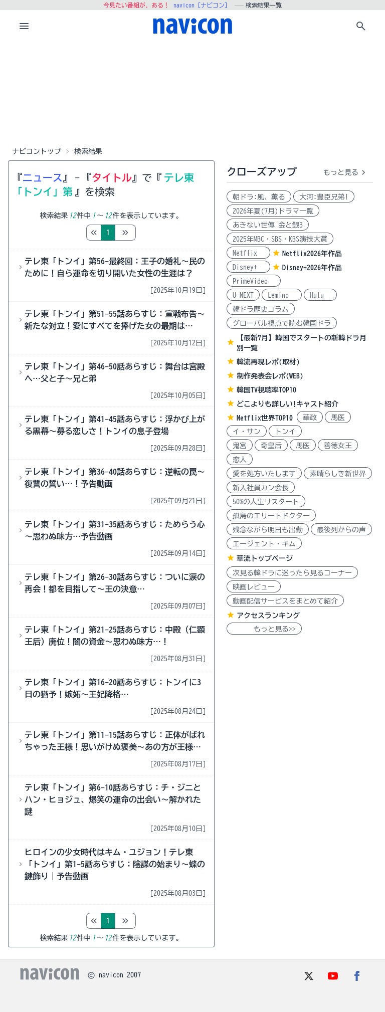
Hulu (320, 295)
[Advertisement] (192, 92)
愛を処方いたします (264, 473)
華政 (310, 417)
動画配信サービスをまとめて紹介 (285, 600)
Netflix (248, 253)
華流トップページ (265, 558)
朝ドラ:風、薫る (259, 196)
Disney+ (248, 267)
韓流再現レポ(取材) (268, 361)
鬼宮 (240, 445)
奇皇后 (271, 445)
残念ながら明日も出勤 (268, 529)
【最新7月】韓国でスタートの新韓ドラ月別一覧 (301, 342)
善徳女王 (338, 445)
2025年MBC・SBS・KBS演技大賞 (280, 239)
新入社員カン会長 (261, 487)
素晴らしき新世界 (338, 473)
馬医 (338, 417)
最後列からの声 (341, 529)
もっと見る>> (264, 629)
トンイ (285, 431)
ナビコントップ (36, 151)
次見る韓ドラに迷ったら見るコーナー (292, 572)
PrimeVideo (254, 281)
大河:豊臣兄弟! (323, 196)
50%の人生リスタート (266, 501)
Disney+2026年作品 (312, 267)
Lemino (282, 295)
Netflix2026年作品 (312, 253)
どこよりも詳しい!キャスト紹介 (287, 404)
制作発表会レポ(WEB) (270, 375)
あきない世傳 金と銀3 (268, 225)
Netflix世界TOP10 (265, 418)
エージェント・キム (264, 543)
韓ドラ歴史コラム (261, 309)
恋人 (240, 459)
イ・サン (247, 431)
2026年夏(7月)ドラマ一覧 (273, 211)
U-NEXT (243, 295)
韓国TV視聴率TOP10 (266, 389)
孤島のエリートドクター (271, 515)
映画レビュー (254, 586)
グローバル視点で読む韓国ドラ (282, 323)
